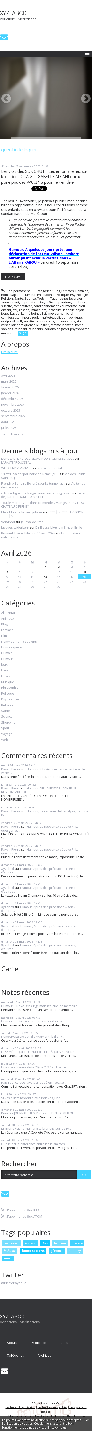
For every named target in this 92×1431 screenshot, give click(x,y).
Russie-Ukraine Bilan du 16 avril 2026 (28, 533)
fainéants (36, 329)
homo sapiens (33, 1250)
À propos (39, 1342)
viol (79, 321)
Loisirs (6, 676)
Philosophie (45, 295)
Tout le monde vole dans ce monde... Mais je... (34, 502)
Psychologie (79, 295)
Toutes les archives (13, 434)
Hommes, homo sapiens (19, 642)
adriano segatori (56, 329)
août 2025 (8, 422)
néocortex (11, 1243)
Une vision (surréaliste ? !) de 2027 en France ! (34, 1067)
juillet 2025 (8, 428)
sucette (6, 306)
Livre (4, 670)
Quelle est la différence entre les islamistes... (34, 1144)
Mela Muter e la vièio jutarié (21, 512)
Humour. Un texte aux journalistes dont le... (32, 1021)
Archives (44, 1355)
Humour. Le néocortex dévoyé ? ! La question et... (40, 828)
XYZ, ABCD (13, 13)
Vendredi (8, 522)
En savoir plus (56, 1427)
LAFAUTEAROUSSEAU (16, 462)
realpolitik (8, 321)
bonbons (79, 302)
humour (30, 1243)
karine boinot (31, 313)
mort (8, 1258)
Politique (62, 295)
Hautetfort (55, 1403)
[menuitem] (12, 1343)
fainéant (21, 329)
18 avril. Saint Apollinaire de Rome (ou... (30, 474)
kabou (15, 313)
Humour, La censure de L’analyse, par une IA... (44, 813)
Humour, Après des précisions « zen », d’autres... (38, 870)
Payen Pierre (10, 769)
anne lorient (10, 302)
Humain (7, 653)
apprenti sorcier (32, 302)
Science (30, 298)
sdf (19, 321)
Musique (7, 682)
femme (56, 325)
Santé (18, 298)
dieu (81, 306)
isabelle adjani (74, 310)
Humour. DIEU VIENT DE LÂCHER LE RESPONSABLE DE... (38, 790)
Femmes (67, 291)
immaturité (38, 310)
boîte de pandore (58, 302)
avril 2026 (8, 376)
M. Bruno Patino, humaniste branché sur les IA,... (36, 1128)
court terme (68, 306)
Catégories (15, 1355)
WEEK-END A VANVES (16, 468)
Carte (9, 968)
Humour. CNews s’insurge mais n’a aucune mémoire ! (40, 1006)
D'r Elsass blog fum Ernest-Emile (58, 527)
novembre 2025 (12, 405)
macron (6, 333)
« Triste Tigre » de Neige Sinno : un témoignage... (36, 493)
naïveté (47, 317)
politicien (61, 317)
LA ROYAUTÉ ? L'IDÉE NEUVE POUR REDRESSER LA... (37, 458)
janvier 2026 (10, 393)
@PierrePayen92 (13, 1283)
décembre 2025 (12, 399)
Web (40, 298)
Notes (64, 1342)
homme (68, 325)
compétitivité (23, 306)
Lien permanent (15, 291)
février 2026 (10, 387)
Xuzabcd (7, 926)
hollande (9, 1250)
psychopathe (80, 329)
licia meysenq (52, 313)
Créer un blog (38, 1403)
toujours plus (65, 321)
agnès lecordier (70, 298)
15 (45, 576)
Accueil (12, 1342)
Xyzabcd (7, 868)
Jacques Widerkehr (15, 527)
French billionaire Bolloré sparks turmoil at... (33, 483)
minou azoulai (30, 317)
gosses (24, 310)
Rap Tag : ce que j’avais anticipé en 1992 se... (33, 1082)
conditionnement (46, 306)
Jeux (4, 665)
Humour (30, 295)
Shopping (8, 723)
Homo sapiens (12, 647)
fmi (15, 310)
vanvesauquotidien (52, 468)
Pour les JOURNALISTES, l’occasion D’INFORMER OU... (39, 1113)
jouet (5, 313)
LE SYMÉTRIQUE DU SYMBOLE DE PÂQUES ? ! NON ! (38, 1052)
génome (57, 1250)
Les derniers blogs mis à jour (20, 1407)
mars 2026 (8, 382)
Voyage (6, 734)
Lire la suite (13, 277)
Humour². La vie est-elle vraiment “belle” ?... (32, 1036)
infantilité (55, 310)
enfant (6, 310)
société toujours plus (38, 321)
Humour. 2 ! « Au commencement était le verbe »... (43, 771)
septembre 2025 (13, 416)
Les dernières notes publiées (52, 1407)
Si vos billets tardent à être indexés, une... (31, 1098)
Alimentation (10, 613)
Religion (7, 298)
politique (75, 317)
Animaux (7, 619)
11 (85, 571)
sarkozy (75, 1250)
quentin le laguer (36, 325)
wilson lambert (12, 325)
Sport (5, 728)
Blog (57, 291)
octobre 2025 (10, 411)
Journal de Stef (32, 522)
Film (4, 636)
